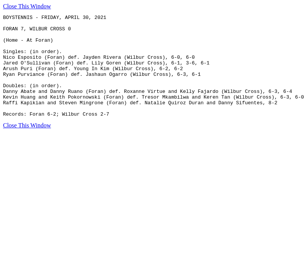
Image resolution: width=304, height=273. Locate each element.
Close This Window (27, 6)
